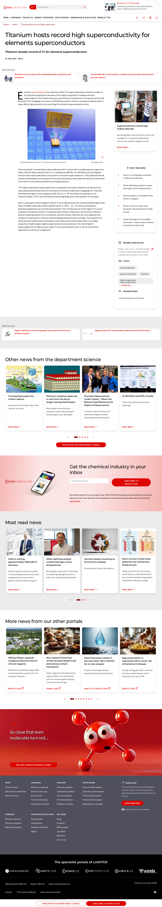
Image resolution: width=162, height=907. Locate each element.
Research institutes (39, 827)
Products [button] (28, 17)
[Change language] (150, 17)
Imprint (8, 892)
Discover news (11, 787)
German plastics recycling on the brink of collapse (138, 197)
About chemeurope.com (59, 884)
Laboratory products (66, 791)
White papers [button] (62, 17)
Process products (64, 795)
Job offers (61, 831)
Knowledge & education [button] (83, 17)
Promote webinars (13, 823)
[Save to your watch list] (137, 17)
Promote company (39, 799)
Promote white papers (93, 799)
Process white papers (92, 795)
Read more (77, 501)
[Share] (143, 17)
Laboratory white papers (93, 791)
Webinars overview (13, 827)
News (59, 819)
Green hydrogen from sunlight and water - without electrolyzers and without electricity (138, 222)
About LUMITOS (38, 884)
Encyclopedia (37, 819)
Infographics (36, 823)
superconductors (38, 92)
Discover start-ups (39, 791)
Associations (36, 795)
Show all (124, 285)
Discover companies (40, 787)
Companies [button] (15, 17)
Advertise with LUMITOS (15, 884)
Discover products (65, 787)
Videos (34, 831)
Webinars (61, 835)
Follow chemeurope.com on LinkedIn (135, 809)
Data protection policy (51, 892)
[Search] (85, 7)
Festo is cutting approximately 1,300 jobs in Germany (137, 176)
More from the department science (81, 444)
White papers (63, 827)
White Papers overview (92, 804)
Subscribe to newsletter (131, 482)
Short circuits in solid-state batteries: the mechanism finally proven (138, 209)
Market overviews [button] (44, 17)
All (32, 7)
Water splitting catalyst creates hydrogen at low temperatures (137, 187)
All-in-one (61, 839)
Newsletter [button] (103, 17)
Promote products (65, 799)
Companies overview (40, 804)
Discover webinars (13, 819)
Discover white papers (92, 787)
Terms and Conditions (26, 892)
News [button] (6, 17)
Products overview (65, 804)
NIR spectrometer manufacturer (33, 765)
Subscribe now (132, 803)
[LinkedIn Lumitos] (155, 892)
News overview (11, 795)
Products (61, 823)
